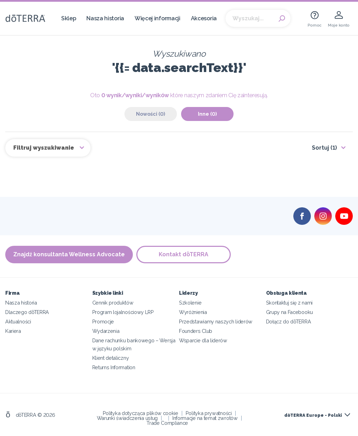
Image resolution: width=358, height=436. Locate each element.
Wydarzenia (106, 331)
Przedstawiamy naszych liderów (215, 321)
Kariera (13, 331)
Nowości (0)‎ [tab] (150, 114)
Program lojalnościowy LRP (123, 312)
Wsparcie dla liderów (203, 340)
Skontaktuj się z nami (289, 303)
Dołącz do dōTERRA (288, 321)
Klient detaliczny (110, 358)
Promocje (103, 321)
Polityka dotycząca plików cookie (140, 413)
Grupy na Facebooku (289, 312)
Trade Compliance (167, 423)
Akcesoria (204, 18)
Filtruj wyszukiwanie (44, 147)
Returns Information (113, 367)
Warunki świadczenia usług (127, 418)
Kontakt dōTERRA (183, 254)
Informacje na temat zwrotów (205, 418)
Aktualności (18, 321)
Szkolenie (190, 303)
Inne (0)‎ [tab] (207, 114)
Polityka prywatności (209, 413)
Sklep (68, 18)
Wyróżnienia (193, 312)
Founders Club (195, 331)
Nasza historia (105, 18)
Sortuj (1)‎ (324, 147)
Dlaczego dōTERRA (27, 312)
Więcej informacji (157, 18)
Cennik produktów (113, 303)
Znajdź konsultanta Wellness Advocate (69, 254)
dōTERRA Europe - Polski (313, 415)
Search (282, 19)
